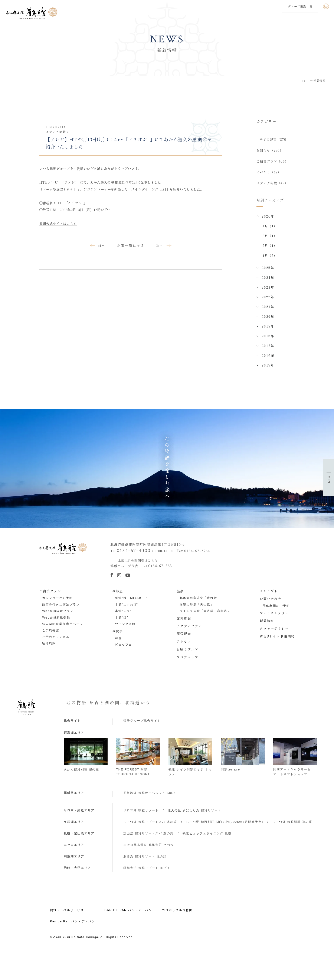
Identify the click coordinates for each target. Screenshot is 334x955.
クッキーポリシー (274, 631)
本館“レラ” (123, 614)
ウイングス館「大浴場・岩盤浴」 (205, 614)
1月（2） (270, 258)
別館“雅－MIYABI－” (131, 601)
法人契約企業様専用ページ (62, 627)
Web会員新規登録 (56, 620)
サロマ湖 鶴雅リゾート (141, 813)
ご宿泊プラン (50, 593)
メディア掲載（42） (272, 185)
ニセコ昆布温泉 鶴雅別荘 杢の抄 (148, 848)
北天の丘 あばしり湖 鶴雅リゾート (194, 813)
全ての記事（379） (275, 139)
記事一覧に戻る (130, 245)
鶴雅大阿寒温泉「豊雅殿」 (200, 601)
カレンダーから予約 (57, 601)
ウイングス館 (125, 627)
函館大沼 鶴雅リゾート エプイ (146, 871)
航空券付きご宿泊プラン (61, 607)
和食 (118, 641)
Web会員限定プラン (57, 614)
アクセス (184, 644)
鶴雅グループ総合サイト (142, 723)
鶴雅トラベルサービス (67, 913)
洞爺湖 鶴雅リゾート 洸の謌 (145, 859)
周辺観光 (184, 636)
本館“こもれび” (126, 607)
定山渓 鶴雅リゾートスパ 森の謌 (148, 836)
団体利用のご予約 (276, 608)
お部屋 (117, 593)
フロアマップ (188, 660)
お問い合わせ (271, 601)
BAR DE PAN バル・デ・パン (128, 913)
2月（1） (270, 248)
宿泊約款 (49, 646)
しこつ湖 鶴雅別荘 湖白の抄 (224, 825)
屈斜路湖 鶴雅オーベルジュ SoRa (149, 796)
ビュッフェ (123, 647)
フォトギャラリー (274, 615)
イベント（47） (268, 174)
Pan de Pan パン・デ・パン (72, 924)
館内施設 (184, 621)
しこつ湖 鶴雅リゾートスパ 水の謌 (150, 825)
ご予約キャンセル (55, 640)
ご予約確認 (50, 633)
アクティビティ (189, 628)
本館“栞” (121, 620)
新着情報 (267, 623)
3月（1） (270, 238)
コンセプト (269, 593)
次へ (160, 245)
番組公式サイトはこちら (58, 223)
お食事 (117, 634)
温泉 (180, 593)
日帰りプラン (188, 652)
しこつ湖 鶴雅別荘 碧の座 (292, 825)
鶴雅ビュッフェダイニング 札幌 (207, 836)
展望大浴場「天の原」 (197, 607)
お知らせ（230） (269, 151)
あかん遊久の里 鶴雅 (106, 182)
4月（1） (270, 228)
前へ (102, 245)
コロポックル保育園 (177, 913)
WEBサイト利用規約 (277, 639)
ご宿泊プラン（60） (272, 162)
